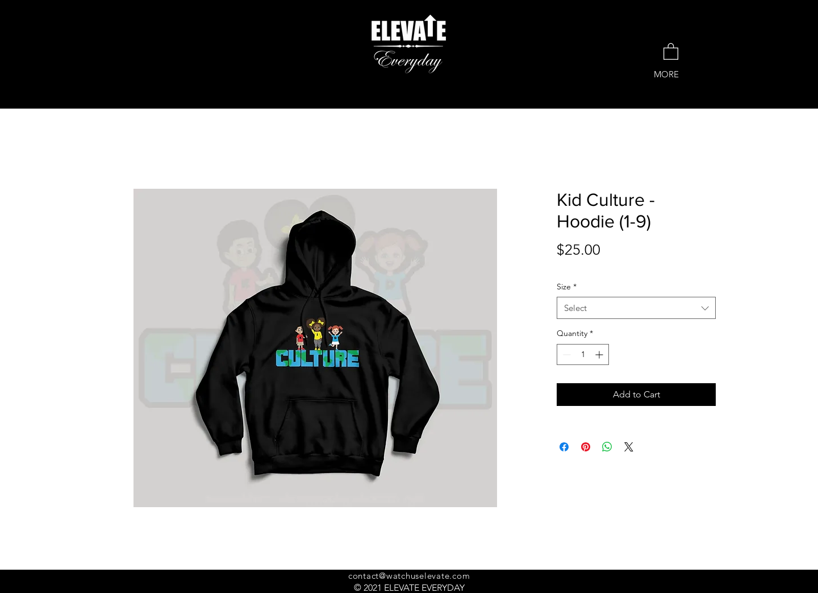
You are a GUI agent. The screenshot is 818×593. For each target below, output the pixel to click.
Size (567, 286)
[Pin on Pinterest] (585, 447)
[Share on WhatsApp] (607, 447)
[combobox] (636, 308)
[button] (670, 51)
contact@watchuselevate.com (409, 575)
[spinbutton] (583, 354)
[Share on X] (629, 447)
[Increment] (600, 354)
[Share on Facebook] (564, 447)
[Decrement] (565, 354)
